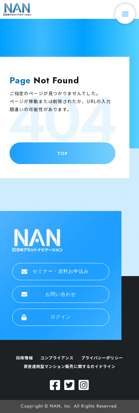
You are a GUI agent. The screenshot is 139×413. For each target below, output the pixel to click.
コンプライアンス (57, 358)
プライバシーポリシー (102, 358)
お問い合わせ (48, 294)
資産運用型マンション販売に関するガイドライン (70, 366)
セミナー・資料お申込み (55, 271)
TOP (62, 153)
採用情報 (24, 358)
